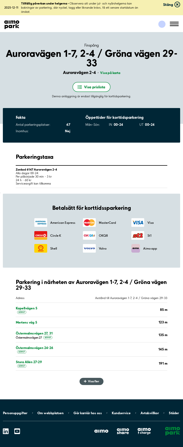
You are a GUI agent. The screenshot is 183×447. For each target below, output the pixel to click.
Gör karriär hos (87, 413)
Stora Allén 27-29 (29, 362)
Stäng (168, 4)
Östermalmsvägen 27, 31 (34, 333)
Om (50, 413)
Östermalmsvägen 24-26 (34, 348)
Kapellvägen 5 (26, 308)
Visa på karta (110, 73)
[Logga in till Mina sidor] (161, 24)
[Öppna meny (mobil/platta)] (174, 23)
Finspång (91, 45)
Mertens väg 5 (26, 322)
